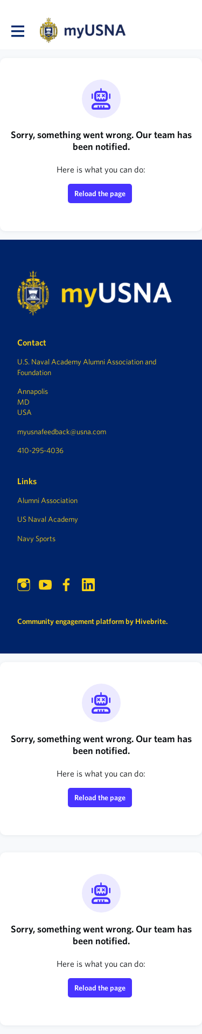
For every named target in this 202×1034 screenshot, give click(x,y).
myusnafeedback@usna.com (61, 431)
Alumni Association (47, 500)
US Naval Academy (47, 519)
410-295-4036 (40, 450)
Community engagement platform (70, 621)
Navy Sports (36, 538)
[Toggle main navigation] (17, 31)
